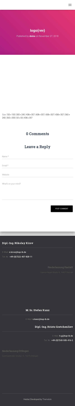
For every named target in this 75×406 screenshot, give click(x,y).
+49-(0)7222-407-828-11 (21, 257)
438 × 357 (30, 114)
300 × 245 (20, 114)
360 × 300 (11, 118)
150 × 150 (11, 114)
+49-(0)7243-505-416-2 (62, 340)
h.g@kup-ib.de (66, 336)
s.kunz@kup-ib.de (41, 319)
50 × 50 (19, 118)
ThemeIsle (46, 399)
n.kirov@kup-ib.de (17, 252)
